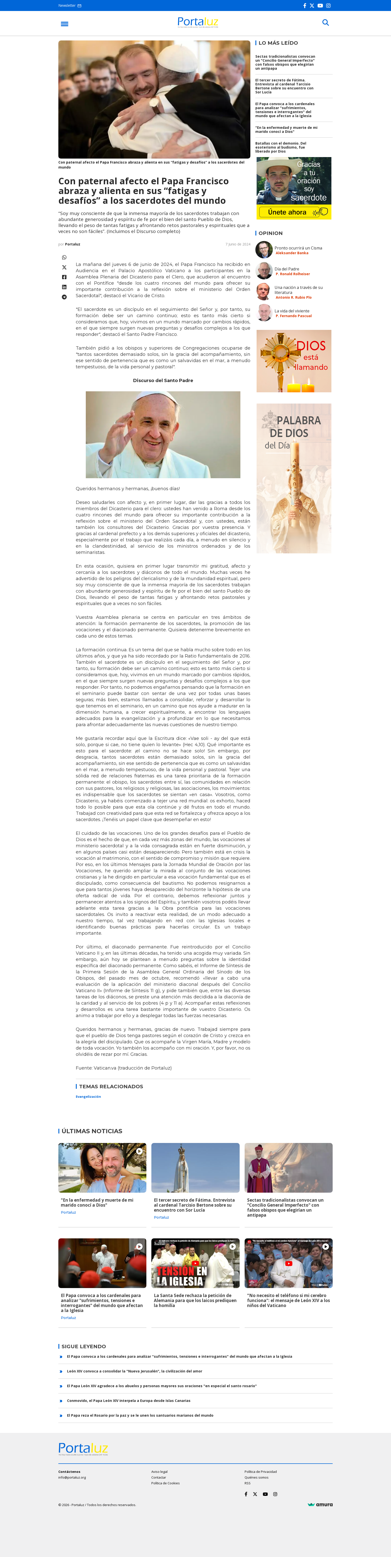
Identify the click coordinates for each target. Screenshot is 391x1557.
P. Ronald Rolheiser (293, 273)
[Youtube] (321, 5)
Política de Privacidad (261, 1471)
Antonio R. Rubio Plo (294, 297)
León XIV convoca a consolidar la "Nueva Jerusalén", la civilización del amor (134, 1370)
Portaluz (72, 244)
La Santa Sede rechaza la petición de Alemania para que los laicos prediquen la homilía (195, 1300)
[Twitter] (312, 5)
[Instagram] (329, 5)
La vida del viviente (292, 311)
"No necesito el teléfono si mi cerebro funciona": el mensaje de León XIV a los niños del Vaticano (288, 1300)
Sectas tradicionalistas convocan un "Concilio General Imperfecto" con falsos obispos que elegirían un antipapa (285, 62)
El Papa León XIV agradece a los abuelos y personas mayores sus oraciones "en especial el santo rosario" (162, 1385)
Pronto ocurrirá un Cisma (298, 248)
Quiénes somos (257, 1477)
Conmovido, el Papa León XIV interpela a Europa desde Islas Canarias (129, 1400)
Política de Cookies (165, 1482)
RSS (248, 1482)
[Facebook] (305, 5)
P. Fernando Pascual (294, 315)
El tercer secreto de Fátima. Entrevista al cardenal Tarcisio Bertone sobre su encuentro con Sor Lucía (284, 86)
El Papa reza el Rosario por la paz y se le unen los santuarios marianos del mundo (140, 1414)
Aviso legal (159, 1471)
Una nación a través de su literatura (299, 290)
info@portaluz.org (72, 1477)
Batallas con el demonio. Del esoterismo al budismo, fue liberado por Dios (280, 147)
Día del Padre (287, 269)
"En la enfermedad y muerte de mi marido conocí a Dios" (286, 129)
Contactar (158, 1477)
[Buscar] (325, 22)
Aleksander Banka (292, 252)
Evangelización (88, 1096)
